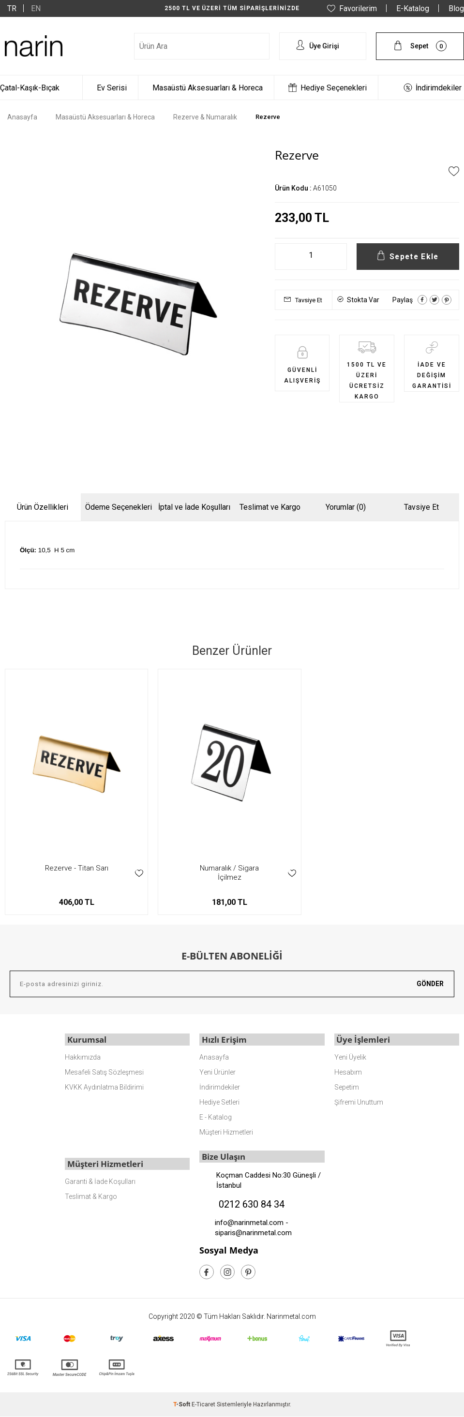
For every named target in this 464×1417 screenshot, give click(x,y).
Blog (456, 8)
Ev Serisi (112, 87)
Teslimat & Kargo (91, 1195)
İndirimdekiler (439, 87)
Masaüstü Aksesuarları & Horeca (207, 87)
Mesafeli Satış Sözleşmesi (104, 1072)
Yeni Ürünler (217, 1072)
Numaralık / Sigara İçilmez (229, 873)
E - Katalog (215, 1117)
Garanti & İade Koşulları (100, 1180)
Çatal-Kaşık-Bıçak (30, 87)
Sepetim (346, 1087)
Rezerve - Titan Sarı (76, 868)
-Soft (182, 1405)
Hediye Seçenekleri (333, 87)
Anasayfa (214, 1057)
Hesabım (348, 1072)
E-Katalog (412, 8)
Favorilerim (358, 8)
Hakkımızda (83, 1057)
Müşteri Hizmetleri (226, 1132)
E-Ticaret (203, 1405)
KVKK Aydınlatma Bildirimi (104, 1087)
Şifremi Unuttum (358, 1102)
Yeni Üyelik (350, 1057)
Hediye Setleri (219, 1102)
